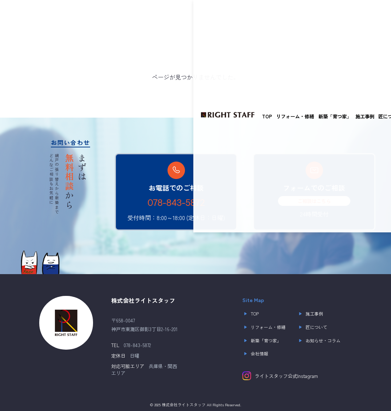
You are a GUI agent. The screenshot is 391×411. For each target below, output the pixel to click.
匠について (197, 14)
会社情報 (255, 354)
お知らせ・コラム (232, 14)
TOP (74, 14)
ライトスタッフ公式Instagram (280, 375)
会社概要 (264, 14)
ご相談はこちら (314, 201)
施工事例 (171, 14)
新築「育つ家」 (141, 14)
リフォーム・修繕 (102, 14)
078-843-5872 (176, 203)
